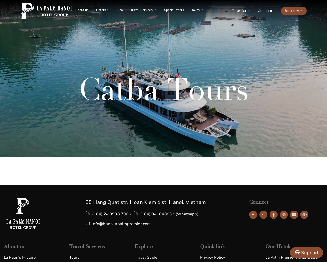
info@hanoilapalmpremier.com (121, 224)
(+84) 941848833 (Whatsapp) (169, 214)
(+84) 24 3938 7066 (111, 214)
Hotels (103, 10)
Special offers (174, 10)
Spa (120, 10)
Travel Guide (241, 11)
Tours (197, 10)
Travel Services (143, 10)
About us (81, 10)
